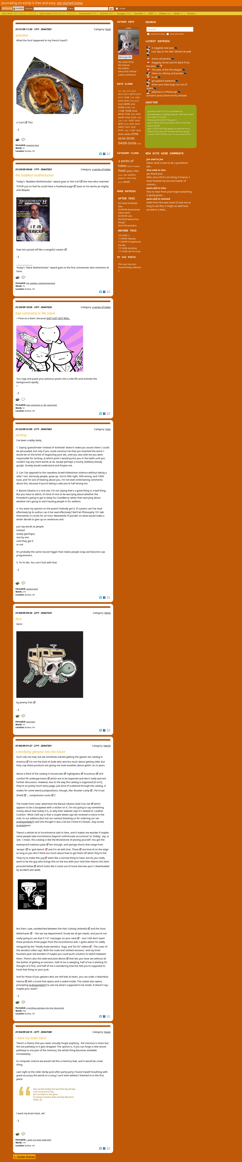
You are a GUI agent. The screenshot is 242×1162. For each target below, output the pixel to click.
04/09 (127, 104)
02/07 (133, 127)
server (120, 182)
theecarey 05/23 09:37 (157, 120)
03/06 (132, 143)
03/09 (133, 104)
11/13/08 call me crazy (129, 251)
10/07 (131, 120)
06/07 (132, 124)
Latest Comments (127, 74)
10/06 (138, 130)
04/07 (121, 126)
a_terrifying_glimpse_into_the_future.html (45, 1008)
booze (130, 166)
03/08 (127, 117)
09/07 (137, 120)
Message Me (125, 57)
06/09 (136, 101)
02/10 (138, 94)
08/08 (121, 114)
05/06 (130, 138)
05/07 (137, 124)
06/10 (134, 91)
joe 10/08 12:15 (154, 117)
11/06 (132, 130)
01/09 (127, 107)
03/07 (127, 127)
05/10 (120, 94)
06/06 (122, 138)
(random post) (155, 95)
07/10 (129, 91)
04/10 (126, 94)
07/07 (126, 124)
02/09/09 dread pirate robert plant (129, 211)
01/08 (139, 117)
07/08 (127, 114)
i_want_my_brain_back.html (38, 1140)
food (108, 29)
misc (108, 429)
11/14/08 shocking (127, 248)
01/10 (120, 97)
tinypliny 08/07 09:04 (156, 134)
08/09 (126, 101)
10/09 (137, 97)
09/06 (121, 134)
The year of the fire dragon (166, 69)
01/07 (121, 130)
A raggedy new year (162, 47)
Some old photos (160, 58)
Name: (46, 8)
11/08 (121, 110)
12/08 (133, 108)
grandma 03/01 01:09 (157, 111)
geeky (129, 170)
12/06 (126, 130)
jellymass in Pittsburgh (164, 91)
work (127, 182)
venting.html (32, 589)
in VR (154, 77)
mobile (18, 8)
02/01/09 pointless (127, 225)
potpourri (122, 178)
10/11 (120, 91)
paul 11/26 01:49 (154, 122)
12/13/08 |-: (124, 235)
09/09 (120, 101)
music (107, 1032)
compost (136, 166)
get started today (70, 3)
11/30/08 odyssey (127, 238)
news (125, 175)
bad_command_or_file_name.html (41, 405)
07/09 (131, 101)
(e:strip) (20, 825)
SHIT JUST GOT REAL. (58, 318)
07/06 (134, 134)
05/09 (120, 104)
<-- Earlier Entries (24, 1157)
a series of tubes (101, 169)
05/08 (138, 114)
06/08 (133, 114)
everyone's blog (158, 34)
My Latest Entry (126, 61)
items (107, 612)
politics (132, 174)
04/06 (122, 143)
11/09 (132, 98)
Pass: (88, 8)
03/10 (132, 94)
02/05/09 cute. (125, 215)
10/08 (128, 110)
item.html (30, 721)
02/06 (139, 144)
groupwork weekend (163, 80)
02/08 (133, 117)
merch (107, 745)
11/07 (125, 121)
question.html (32, 145)
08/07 (121, 123)
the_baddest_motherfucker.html (40, 283)
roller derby (131, 178)
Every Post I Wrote (127, 71)
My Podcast (124, 65)
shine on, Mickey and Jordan (167, 73)
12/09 (126, 97)
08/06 (128, 134)
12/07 (120, 121)
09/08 (134, 111)
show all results (177, 34)
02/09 (121, 107)
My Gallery (123, 68)
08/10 (124, 91)
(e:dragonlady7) (25, 821)
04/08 (121, 117)
